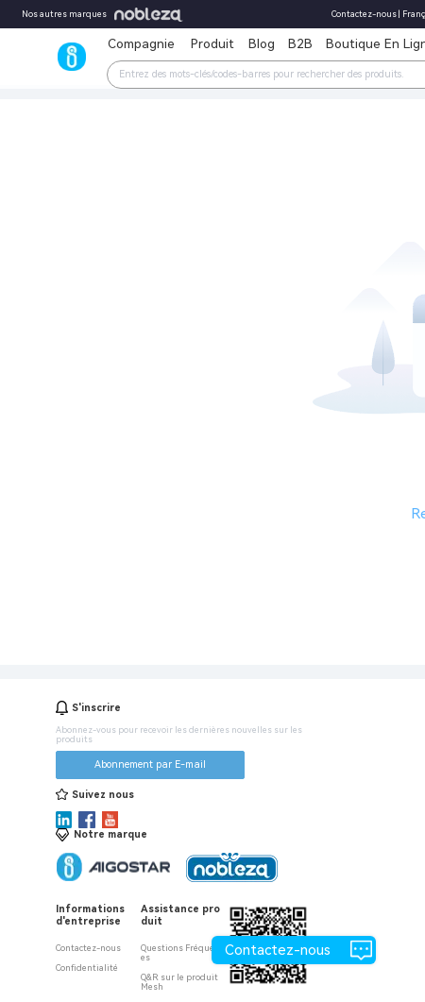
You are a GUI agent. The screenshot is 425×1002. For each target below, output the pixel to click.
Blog (261, 43)
